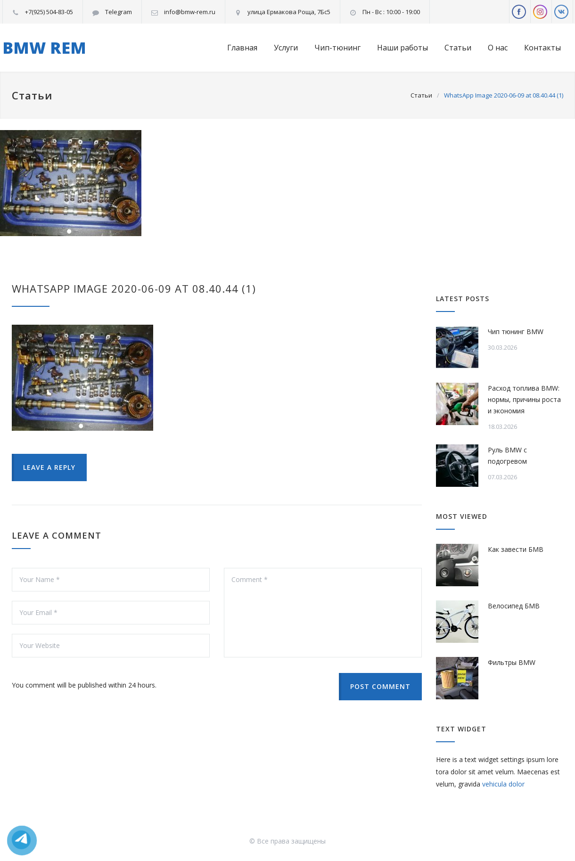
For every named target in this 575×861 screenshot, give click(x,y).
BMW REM (44, 47)
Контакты (542, 47)
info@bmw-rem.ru (189, 12)
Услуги (286, 47)
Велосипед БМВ (514, 605)
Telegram (118, 12)
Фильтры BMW (511, 662)
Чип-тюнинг (337, 47)
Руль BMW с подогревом (507, 455)
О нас (498, 47)
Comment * (323, 612)
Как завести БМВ (515, 549)
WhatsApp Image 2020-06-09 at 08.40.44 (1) (134, 288)
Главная (242, 47)
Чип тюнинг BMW (515, 331)
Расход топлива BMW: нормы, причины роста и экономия (524, 399)
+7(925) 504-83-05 (49, 12)
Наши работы (402, 47)
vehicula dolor (503, 783)
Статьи (457, 47)
